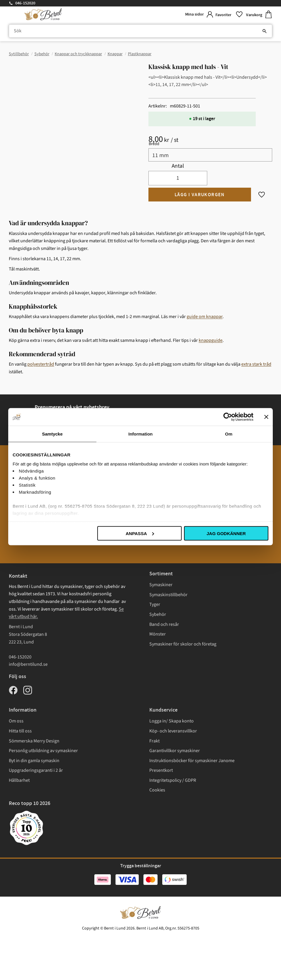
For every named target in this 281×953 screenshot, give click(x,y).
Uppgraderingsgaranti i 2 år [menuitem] (36, 770)
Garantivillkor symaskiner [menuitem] (174, 750)
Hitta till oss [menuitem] (20, 731)
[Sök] (264, 31)
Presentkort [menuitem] (161, 770)
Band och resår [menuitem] (164, 624)
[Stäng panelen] (266, 417)
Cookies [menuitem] (157, 790)
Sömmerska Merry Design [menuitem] (34, 741)
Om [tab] (228, 433)
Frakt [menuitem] (154, 741)
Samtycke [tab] (52, 433)
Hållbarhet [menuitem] (19, 780)
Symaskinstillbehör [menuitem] (168, 594)
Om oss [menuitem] (16, 721)
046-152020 (25, 3)
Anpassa (140, 533)
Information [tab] (140, 433)
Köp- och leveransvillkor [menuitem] (173, 731)
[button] (228, 14)
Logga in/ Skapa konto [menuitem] (171, 721)
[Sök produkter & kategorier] (140, 31)
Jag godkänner (226, 533)
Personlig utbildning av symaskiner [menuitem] (43, 750)
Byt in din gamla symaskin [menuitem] (34, 760)
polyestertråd (40, 364)
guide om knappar (205, 316)
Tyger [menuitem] (154, 604)
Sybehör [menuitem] (157, 614)
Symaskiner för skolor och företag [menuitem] (182, 644)
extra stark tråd (256, 364)
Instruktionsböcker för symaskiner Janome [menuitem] (192, 760)
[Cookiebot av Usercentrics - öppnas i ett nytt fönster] (227, 416)
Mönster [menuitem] (157, 634)
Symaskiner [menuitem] (161, 584)
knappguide (211, 340)
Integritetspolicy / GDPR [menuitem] (172, 780)
